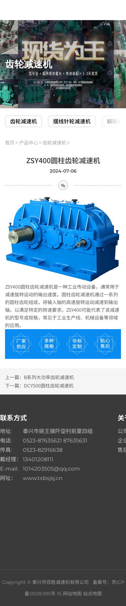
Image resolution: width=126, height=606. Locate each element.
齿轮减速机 (23, 121)
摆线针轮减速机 (72, 121)
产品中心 (28, 142)
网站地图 (72, 594)
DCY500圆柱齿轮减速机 (49, 385)
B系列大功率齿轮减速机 (49, 377)
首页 (9, 142)
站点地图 (92, 594)
